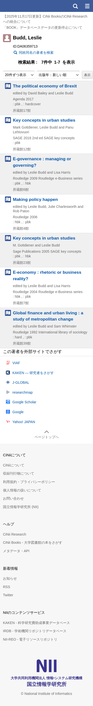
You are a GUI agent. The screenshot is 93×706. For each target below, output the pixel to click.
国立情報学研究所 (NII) (20, 507)
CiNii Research (14, 534)
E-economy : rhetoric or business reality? (47, 275)
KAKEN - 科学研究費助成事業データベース (36, 623)
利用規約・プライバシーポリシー (29, 482)
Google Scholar (24, 402)
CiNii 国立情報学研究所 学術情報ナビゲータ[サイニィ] (22, 6)
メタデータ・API (16, 551)
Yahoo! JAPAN (23, 422)
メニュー (87, 5)
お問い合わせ (13, 498)
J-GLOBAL (20, 382)
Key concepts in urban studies (44, 120)
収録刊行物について (18, 473)
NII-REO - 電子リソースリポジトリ (30, 639)
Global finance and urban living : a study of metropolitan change (48, 316)
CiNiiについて (13, 465)
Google (18, 412)
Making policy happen (35, 199)
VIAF (16, 363)
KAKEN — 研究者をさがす (33, 373)
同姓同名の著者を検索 (36, 52)
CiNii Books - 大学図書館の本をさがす (32, 542)
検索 (75, 5)
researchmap (22, 392)
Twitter (8, 595)
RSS (6, 587)
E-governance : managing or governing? (42, 161)
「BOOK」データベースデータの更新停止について (42, 27)
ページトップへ (46, 437)
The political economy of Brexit (45, 85)
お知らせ (10, 578)
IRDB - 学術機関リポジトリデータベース (34, 631)
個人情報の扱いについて (22, 490)
